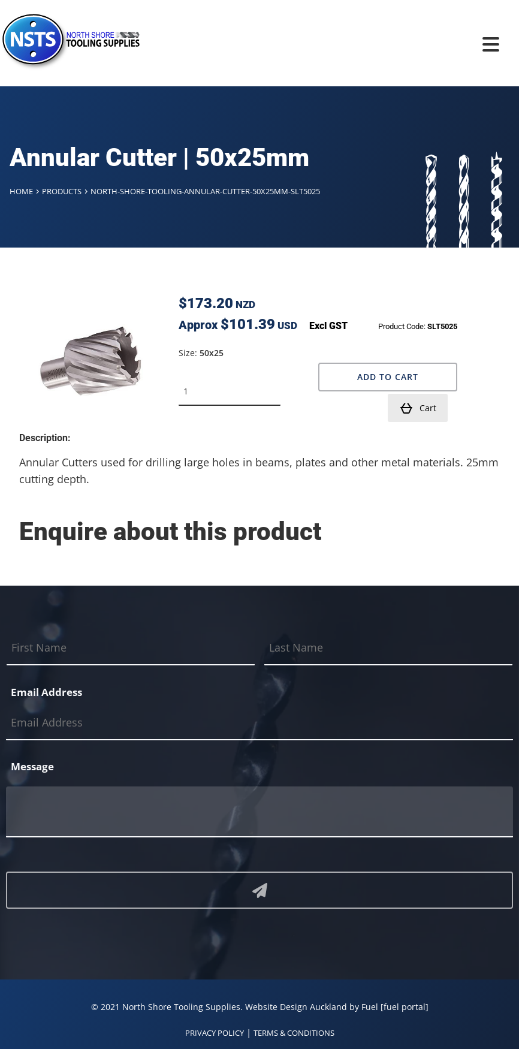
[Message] (259, 811)
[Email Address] (259, 723)
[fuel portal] (405, 1006)
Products (62, 191)
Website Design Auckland (296, 1006)
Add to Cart (387, 376)
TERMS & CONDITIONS (294, 1032)
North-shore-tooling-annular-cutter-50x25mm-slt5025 (205, 191)
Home (21, 191)
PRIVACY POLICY (214, 1032)
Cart (417, 408)
